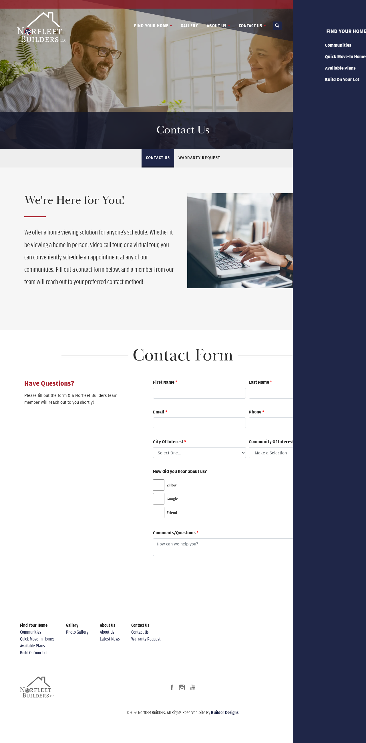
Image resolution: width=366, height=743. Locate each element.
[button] (277, 25)
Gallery (189, 25)
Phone (256, 412)
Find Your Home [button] (151, 25)
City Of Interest (169, 441)
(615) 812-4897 (330, 632)
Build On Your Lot (34, 652)
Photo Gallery (77, 632)
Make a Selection (271, 453)
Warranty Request (199, 157)
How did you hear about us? (180, 471)
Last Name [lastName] (260, 382)
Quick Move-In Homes (37, 639)
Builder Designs (224, 712)
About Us (107, 632)
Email (160, 412)
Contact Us (337, 4)
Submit (323, 573)
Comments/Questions (175, 532)
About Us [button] (216, 25)
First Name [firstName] (165, 382)
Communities (30, 632)
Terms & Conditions (322, 650)
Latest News (312, 4)
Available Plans (32, 646)
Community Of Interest (273, 441)
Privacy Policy (318, 643)
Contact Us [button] (250, 25)
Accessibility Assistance (326, 657)
